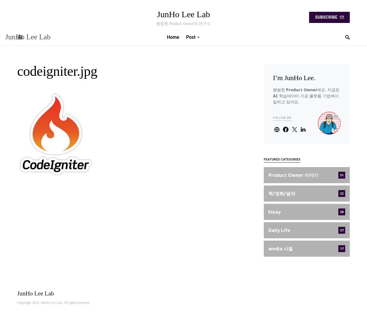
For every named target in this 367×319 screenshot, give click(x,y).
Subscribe (329, 17)
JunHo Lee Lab (183, 14)
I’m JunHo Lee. (294, 78)
